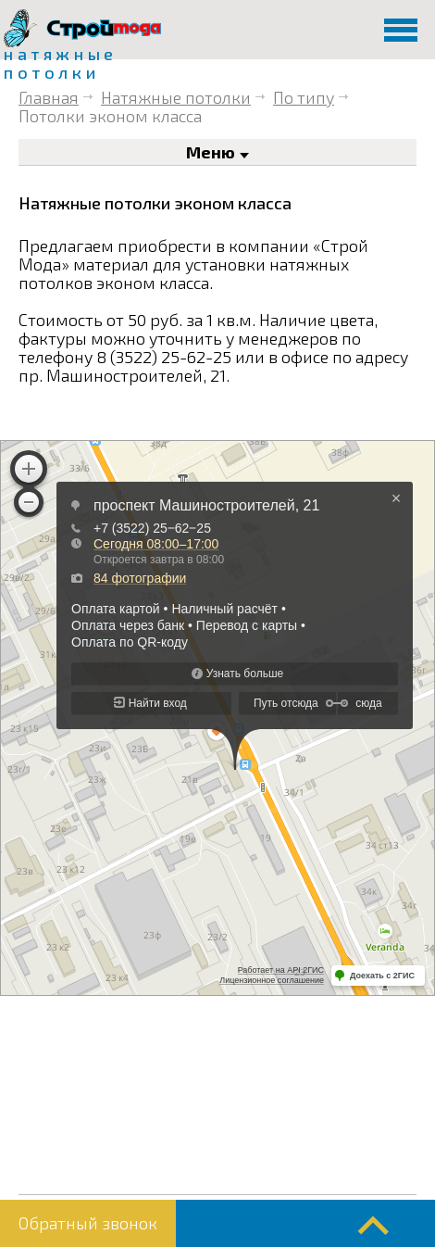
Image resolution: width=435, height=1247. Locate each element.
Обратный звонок (88, 1223)
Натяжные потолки (176, 97)
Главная (49, 97)
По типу (303, 97)
